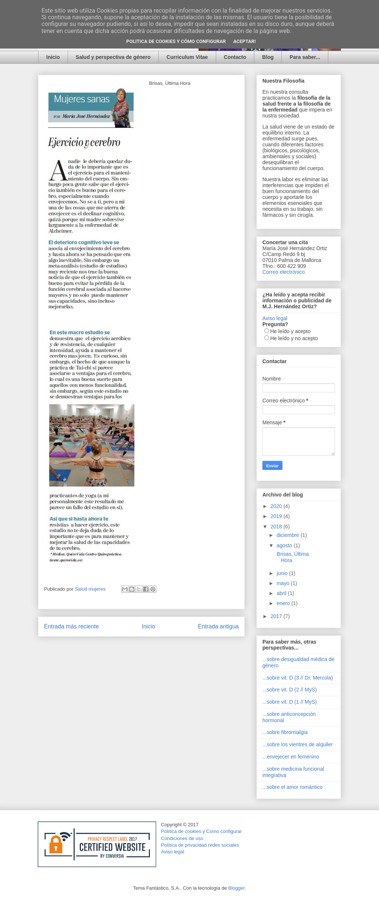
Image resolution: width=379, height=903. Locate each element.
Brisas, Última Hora (292, 557)
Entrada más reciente (71, 626)
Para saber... (304, 57)
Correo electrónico (283, 272)
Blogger (236, 888)
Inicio (53, 57)
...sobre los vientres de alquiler (297, 744)
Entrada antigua (218, 626)
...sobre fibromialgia (285, 732)
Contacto (235, 57)
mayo (283, 583)
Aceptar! (244, 41)
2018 (277, 526)
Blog (268, 57)
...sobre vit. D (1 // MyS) (289, 702)
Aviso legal (274, 318)
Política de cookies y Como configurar (201, 831)
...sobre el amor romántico (292, 787)
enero (283, 603)
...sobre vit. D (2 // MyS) (289, 690)
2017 (277, 616)
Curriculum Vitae (187, 57)
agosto (285, 545)
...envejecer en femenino (290, 757)
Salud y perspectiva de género (113, 57)
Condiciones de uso (182, 838)
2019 (277, 516)
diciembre (288, 535)
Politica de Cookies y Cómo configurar (176, 41)
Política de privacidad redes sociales (200, 845)
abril (282, 593)
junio (282, 573)
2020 (277, 506)
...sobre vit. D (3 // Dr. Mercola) (297, 678)
